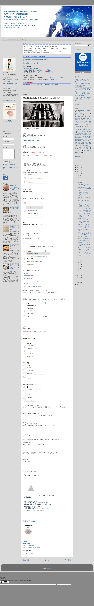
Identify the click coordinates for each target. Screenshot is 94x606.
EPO (85, 113)
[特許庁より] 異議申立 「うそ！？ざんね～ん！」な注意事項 (14, 266)
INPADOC (87, 118)
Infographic (85, 119)
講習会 (77, 150)
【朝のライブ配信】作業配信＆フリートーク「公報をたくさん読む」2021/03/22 (82, 94)
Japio (90, 121)
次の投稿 (26, 560)
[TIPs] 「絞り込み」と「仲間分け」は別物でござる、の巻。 (14, 187)
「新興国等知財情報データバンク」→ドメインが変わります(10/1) (84, 194)
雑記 (77, 152)
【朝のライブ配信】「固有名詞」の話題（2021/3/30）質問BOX (82, 80)
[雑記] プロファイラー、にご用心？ (84, 201)
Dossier (79, 111)
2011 (78, 284)
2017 (78, 171)
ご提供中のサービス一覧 (32, 63)
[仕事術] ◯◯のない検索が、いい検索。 (84, 233)
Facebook (37, 48)
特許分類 (79, 145)
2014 (78, 277)
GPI (90, 115)
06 (79, 262)
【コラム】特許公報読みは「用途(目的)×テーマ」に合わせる (82, 90)
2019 (78, 167)
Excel (86, 115)
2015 (78, 275)
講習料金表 (55, 84)
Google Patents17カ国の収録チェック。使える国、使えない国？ (84, 249)
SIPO (87, 124)
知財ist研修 (82, 147)
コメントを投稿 (29, 553)
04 (79, 266)
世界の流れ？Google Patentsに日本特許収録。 (84, 254)
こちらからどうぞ (34, 475)
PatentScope (78, 124)
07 (79, 260)
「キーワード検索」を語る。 (83, 129)
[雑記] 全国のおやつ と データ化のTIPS (84, 184)
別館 (25, 471)
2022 (78, 161)
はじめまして (81, 133)
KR (77, 122)
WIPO (86, 128)
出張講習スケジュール (30, 84)
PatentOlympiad (85, 122)
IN (82, 118)
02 (79, 270)
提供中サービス (88, 139)
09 (79, 182)
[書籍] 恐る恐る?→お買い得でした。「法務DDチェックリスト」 (84, 189)
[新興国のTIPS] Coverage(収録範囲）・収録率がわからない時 (84, 220)
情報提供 (81, 139)
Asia (76, 110)
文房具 (78, 142)
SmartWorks (12, 39)
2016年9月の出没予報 (83, 240)
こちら (55, 46)
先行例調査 (85, 137)
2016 (78, 173)
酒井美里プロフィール (31, 501)
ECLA (85, 111)
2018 (78, 169)
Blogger (50, 568)
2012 (78, 282)
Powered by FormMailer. (9, 164)
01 (79, 273)
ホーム (47, 560)
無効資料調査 (87, 143)
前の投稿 (68, 560)
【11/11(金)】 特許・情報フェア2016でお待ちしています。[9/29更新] (84, 210)
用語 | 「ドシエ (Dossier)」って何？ (14, 247)
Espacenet (78, 115)
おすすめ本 (80, 131)
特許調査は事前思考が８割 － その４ (14, 209)
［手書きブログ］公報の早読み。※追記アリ (14, 228)
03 (79, 268)
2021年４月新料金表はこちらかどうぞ (36, 56)
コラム (80, 134)
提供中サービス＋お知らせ (83, 140)
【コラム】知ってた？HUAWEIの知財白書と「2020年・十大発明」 (83, 99)
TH (87, 126)
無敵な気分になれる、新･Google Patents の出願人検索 (84, 244)
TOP (4, 39)
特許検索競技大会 (87, 145)
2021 (78, 163)
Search (78, 126)
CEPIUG (82, 110)
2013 (78, 280)
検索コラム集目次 (43, 503)
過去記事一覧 (79, 156)
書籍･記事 (84, 142)
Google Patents (36, 547)
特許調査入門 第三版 (9, 100)
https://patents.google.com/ (31, 140)
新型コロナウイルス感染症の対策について (37, 59)
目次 (78, 147)
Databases (29, 547)
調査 (87, 148)
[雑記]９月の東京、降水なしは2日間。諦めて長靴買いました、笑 (84, 205)
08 (79, 258)
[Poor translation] (6, 582)
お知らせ (88, 131)
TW (90, 126)
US (77, 128)
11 (79, 177)
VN (82, 128)
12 (79, 175)
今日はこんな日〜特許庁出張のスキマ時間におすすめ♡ (84, 215)
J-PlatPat (83, 121)
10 (79, 180)
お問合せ (21, 39)
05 (79, 264)
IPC (76, 119)
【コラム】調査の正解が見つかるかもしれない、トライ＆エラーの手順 (82, 85)
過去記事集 (86, 150)
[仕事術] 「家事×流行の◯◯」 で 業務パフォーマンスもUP (84, 226)
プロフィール (83, 136)
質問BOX (61, 52)
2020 (78, 165)
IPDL (80, 119)
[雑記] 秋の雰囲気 (82, 236)
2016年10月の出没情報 (84, 238)
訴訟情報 (82, 148)
